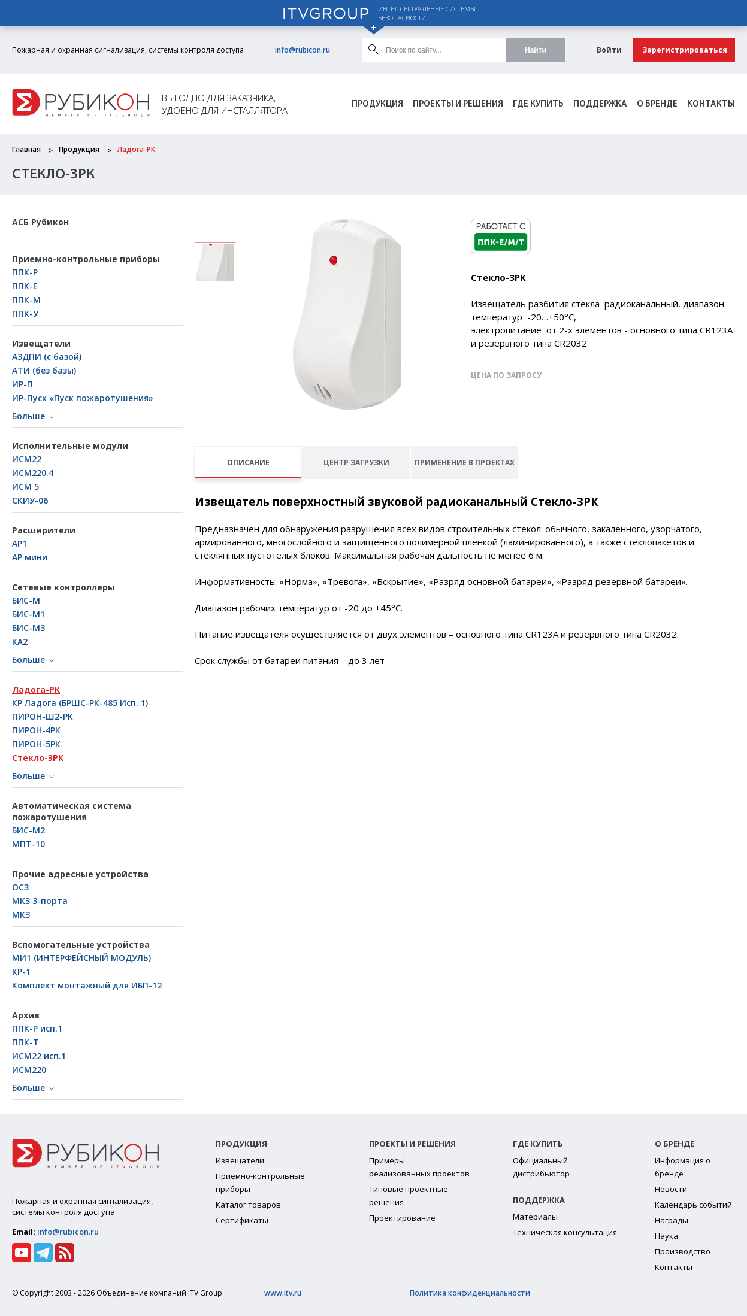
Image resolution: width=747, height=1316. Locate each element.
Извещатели (41, 343)
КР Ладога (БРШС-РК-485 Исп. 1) (80, 702)
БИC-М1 (28, 614)
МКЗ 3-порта (40, 900)
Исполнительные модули (70, 445)
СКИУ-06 (30, 500)
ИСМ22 (26, 459)
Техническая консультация (565, 1232)
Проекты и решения (458, 104)
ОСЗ (20, 887)
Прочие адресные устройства (80, 874)
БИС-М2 (28, 830)
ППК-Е (25, 286)
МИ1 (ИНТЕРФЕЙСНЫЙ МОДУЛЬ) (81, 957)
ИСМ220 (29, 1069)
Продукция (377, 104)
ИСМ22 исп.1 (39, 1056)
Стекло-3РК (37, 757)
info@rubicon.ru (302, 50)
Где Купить (538, 104)
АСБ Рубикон (40, 222)
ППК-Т (25, 1042)
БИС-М (26, 600)
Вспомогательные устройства (81, 944)
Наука (666, 1235)
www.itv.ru (282, 1293)
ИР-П (22, 384)
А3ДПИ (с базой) (46, 356)
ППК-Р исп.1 (37, 1028)
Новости (671, 1189)
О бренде (657, 104)
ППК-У (25, 313)
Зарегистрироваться (684, 50)
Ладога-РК (136, 149)
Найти (535, 50)
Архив (26, 1015)
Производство (682, 1251)
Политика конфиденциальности (470, 1293)
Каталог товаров (248, 1204)
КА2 (20, 641)
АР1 (19, 543)
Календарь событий (693, 1204)
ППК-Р (25, 272)
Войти (609, 50)
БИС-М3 (28, 627)
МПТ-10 (28, 844)
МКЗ (21, 914)
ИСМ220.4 (32, 472)
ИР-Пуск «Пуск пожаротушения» (82, 398)
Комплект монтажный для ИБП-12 (87, 985)
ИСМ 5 (25, 486)
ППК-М (26, 299)
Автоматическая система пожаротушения (71, 811)
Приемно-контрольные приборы (86, 259)
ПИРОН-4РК (36, 730)
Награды (671, 1220)
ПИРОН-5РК (36, 744)
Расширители (43, 530)
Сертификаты (242, 1220)
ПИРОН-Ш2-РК (42, 716)
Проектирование (402, 1217)
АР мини (29, 557)
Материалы (535, 1216)
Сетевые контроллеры (63, 587)
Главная (26, 149)
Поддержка (600, 104)
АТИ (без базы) (44, 370)
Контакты (711, 104)
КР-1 (21, 971)
